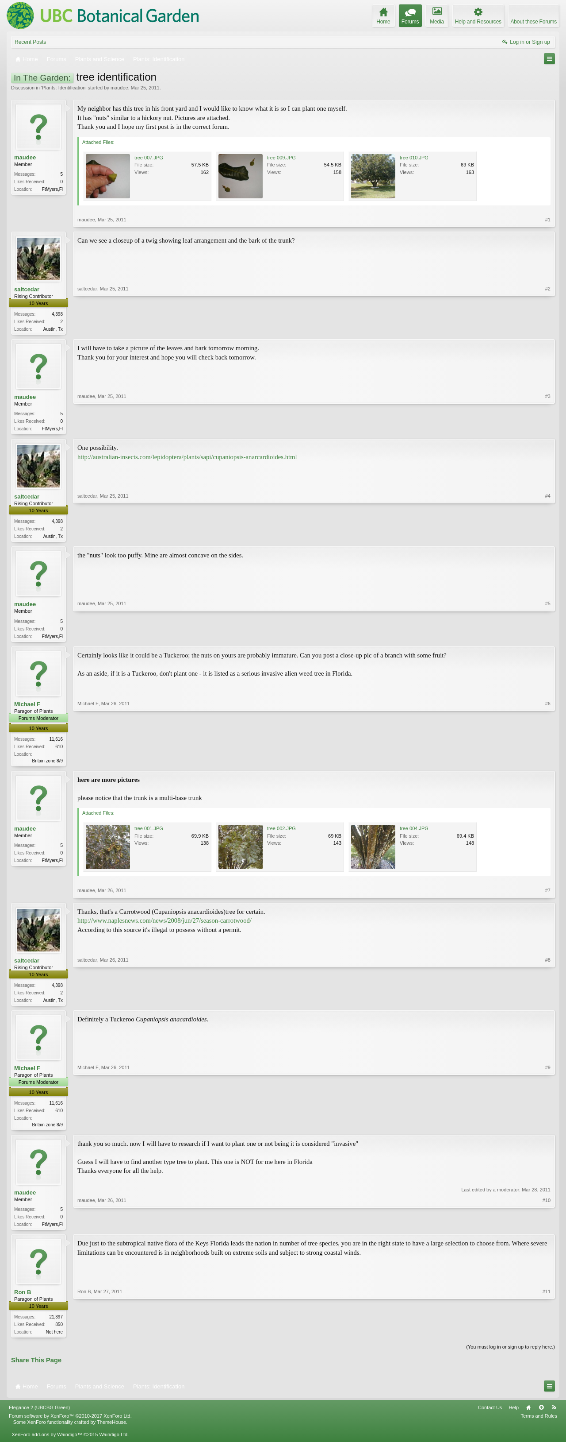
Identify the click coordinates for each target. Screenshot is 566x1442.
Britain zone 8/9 (47, 764)
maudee (119, 87)
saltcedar (26, 289)
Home (528, 1415)
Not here (54, 1339)
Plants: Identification (63, 87)
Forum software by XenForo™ (70, 1423)
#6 (548, 762)
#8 (548, 1003)
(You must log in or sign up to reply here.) (510, 1354)
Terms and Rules (538, 1423)
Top (541, 1415)
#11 (547, 1338)
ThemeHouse (111, 1429)
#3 (548, 428)
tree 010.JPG (414, 157)
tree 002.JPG (281, 832)
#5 (548, 637)
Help (514, 1415)
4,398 (57, 314)
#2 (548, 328)
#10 (547, 1229)
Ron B (22, 1299)
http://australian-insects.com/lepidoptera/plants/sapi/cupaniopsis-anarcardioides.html (187, 458)
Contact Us (490, 1415)
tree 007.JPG (148, 157)
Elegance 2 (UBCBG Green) (39, 1415)
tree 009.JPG (281, 157)
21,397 (56, 1324)
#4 (548, 537)
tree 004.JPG (414, 832)
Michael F (27, 707)
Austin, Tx (53, 329)
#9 (548, 1128)
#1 (548, 219)
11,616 (56, 742)
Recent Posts (30, 42)
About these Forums (534, 22)
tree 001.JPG (148, 832)
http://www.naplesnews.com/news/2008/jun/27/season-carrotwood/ (164, 924)
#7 (548, 894)
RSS (554, 1415)
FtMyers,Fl (52, 189)
